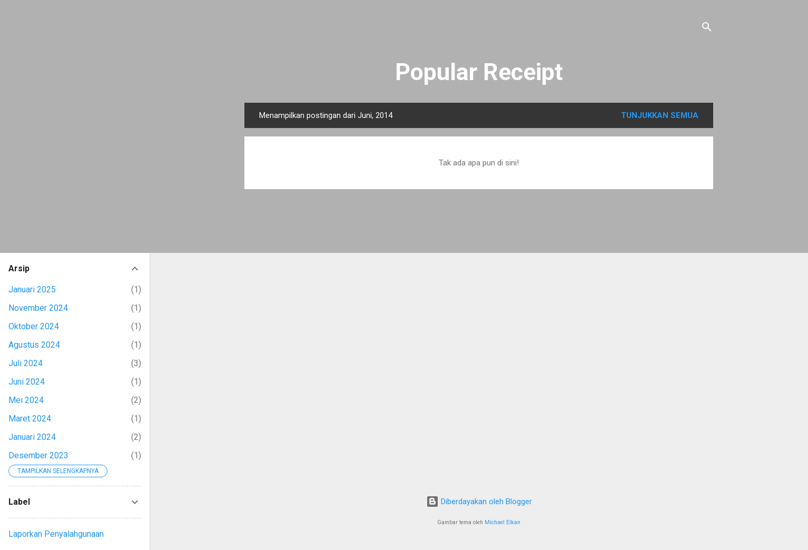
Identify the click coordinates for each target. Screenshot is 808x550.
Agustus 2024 (34, 345)
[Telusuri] (707, 29)
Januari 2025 (32, 289)
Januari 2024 (32, 437)
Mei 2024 (26, 400)
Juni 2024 (26, 382)
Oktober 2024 (33, 326)
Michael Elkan (502, 522)
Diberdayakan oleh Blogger (479, 501)
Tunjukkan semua (659, 115)
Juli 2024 (25, 363)
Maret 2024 (29, 419)
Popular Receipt (479, 72)
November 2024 (38, 308)
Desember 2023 (38, 455)
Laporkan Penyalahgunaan (56, 534)
